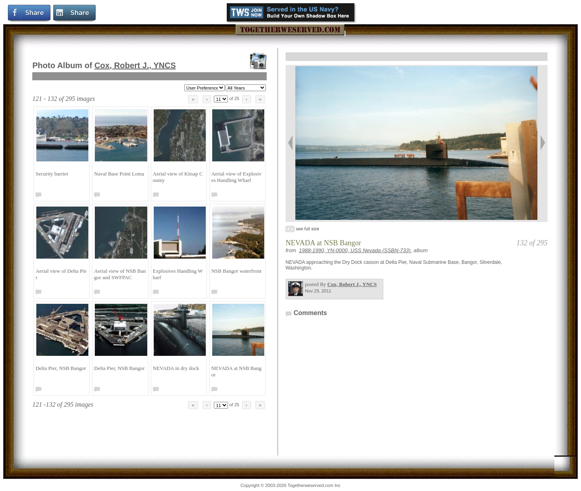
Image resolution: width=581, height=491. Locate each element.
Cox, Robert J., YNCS (135, 65)
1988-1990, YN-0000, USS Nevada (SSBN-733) (355, 250)
